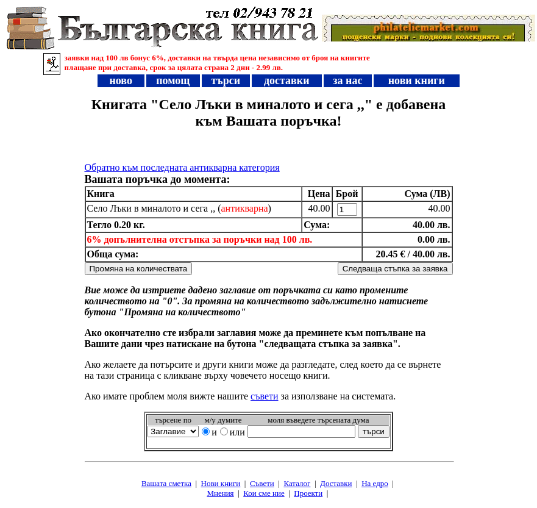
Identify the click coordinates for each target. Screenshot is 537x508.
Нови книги (221, 483)
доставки (286, 80)
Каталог (296, 483)
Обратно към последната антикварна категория (182, 167)
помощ (173, 80)
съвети (265, 396)
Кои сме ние (263, 493)
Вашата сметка (166, 483)
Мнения (220, 493)
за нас (347, 80)
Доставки (336, 483)
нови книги (416, 80)
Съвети (262, 483)
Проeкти (308, 493)
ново (121, 80)
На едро (374, 483)
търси (225, 80)
